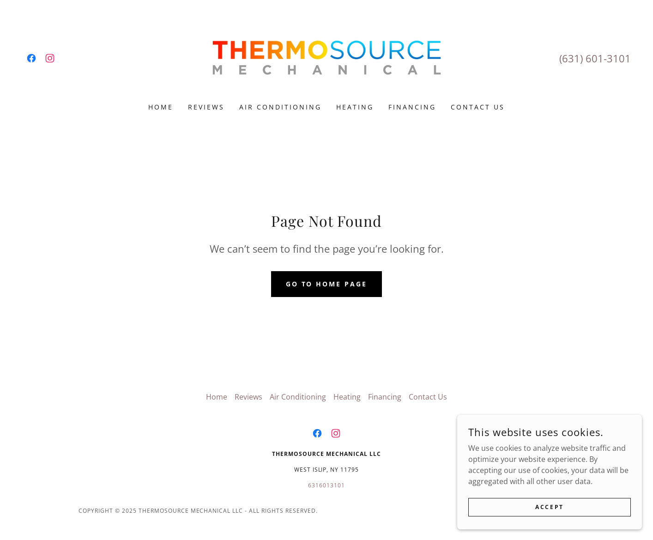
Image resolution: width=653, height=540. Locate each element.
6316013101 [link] (326, 485)
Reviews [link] (206, 107)
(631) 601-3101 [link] (595, 58)
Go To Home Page (327, 283)
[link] (31, 58)
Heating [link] (355, 107)
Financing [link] (412, 107)
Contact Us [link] (478, 107)
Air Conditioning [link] (280, 107)
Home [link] (160, 107)
